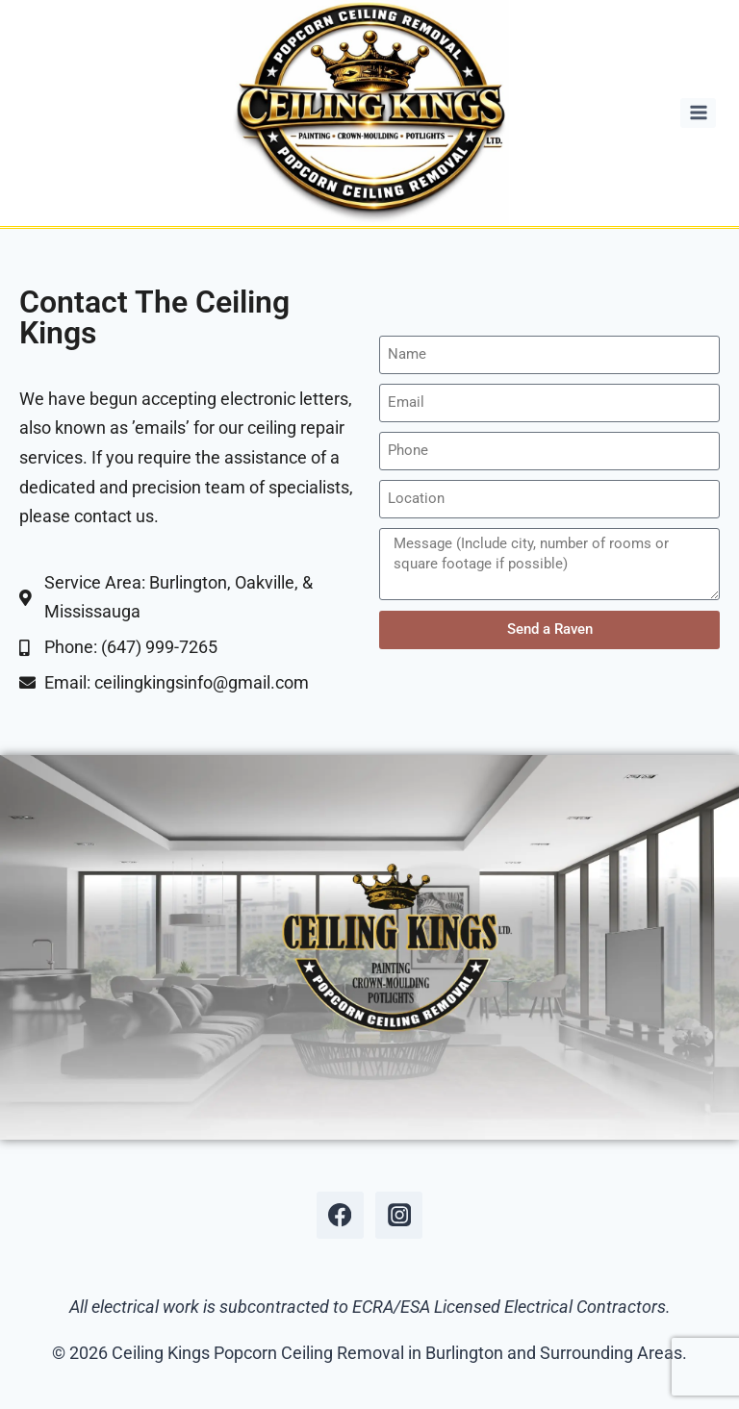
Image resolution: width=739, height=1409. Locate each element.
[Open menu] (698, 113)
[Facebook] (340, 1215)
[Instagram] (398, 1215)
